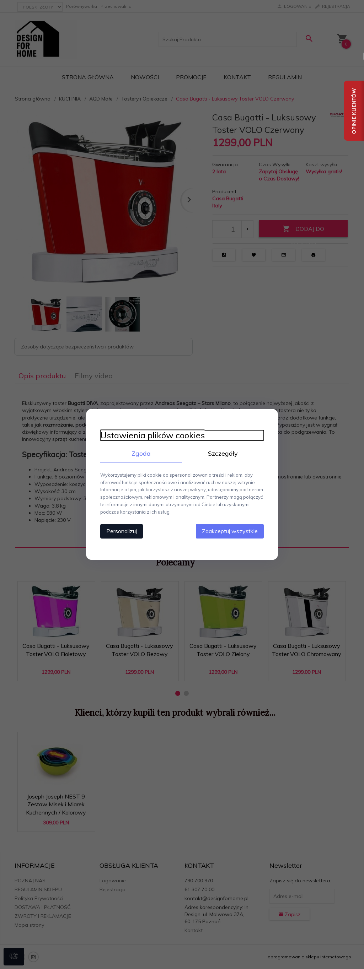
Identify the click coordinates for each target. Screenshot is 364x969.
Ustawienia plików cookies (152, 435)
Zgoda (141, 453)
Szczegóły (223, 453)
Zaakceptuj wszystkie (230, 531)
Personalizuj (121, 531)
